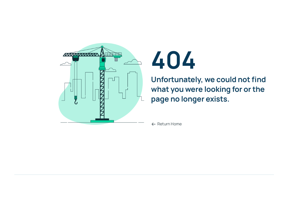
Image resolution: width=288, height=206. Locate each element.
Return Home (166, 123)
